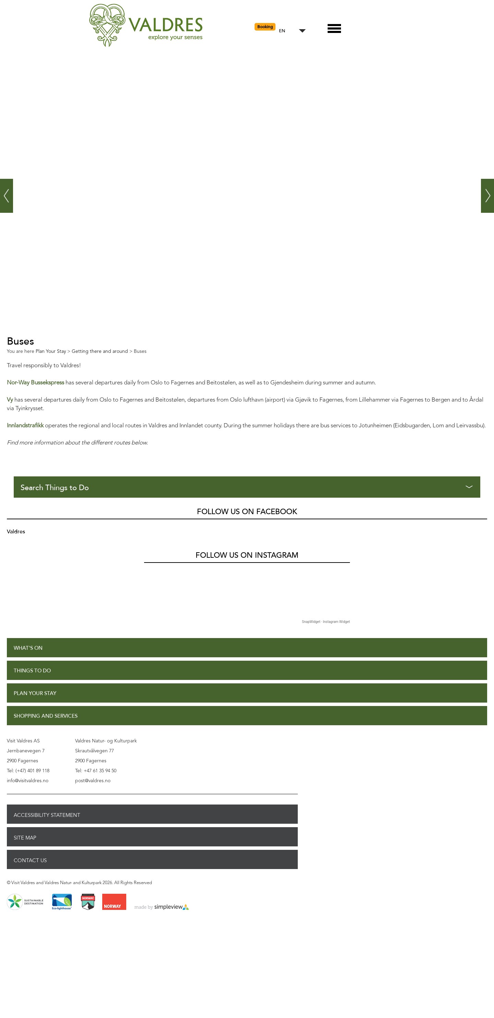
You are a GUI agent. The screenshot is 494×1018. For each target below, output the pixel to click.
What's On (28, 648)
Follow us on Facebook (247, 511)
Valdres (16, 531)
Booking (265, 26)
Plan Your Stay (35, 693)
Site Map (25, 838)
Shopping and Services (46, 716)
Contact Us (30, 860)
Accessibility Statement (47, 815)
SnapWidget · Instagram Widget (326, 622)
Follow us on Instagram (247, 555)
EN (282, 31)
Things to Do (32, 670)
